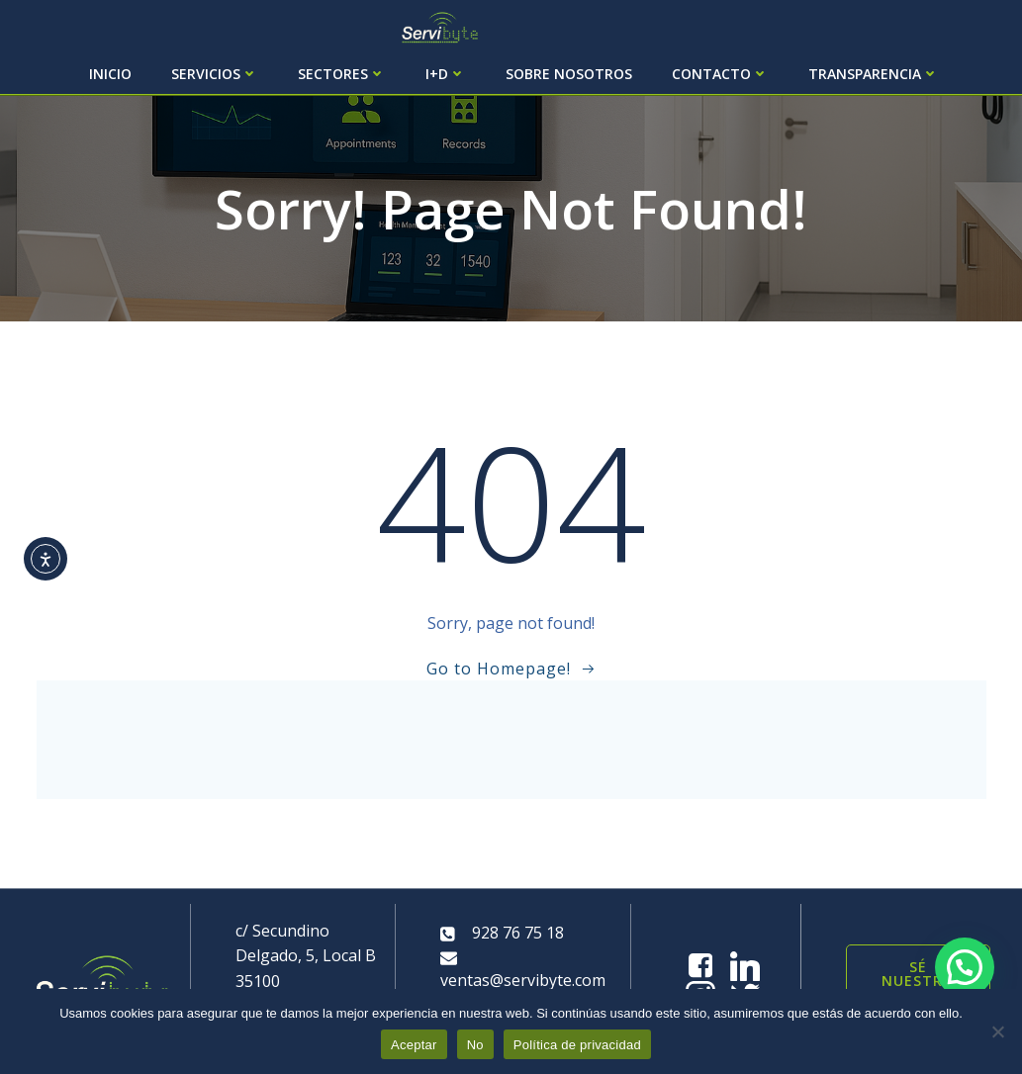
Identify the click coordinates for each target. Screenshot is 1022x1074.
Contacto (720, 73)
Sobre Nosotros (569, 73)
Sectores (342, 73)
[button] (964, 967)
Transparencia (873, 73)
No (475, 1044)
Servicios (214, 73)
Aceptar (414, 1044)
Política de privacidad (577, 1044)
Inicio (110, 73)
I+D (445, 73)
